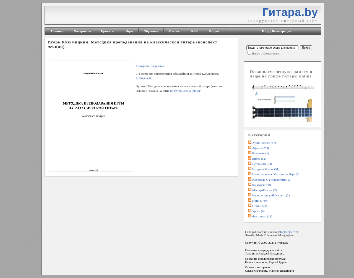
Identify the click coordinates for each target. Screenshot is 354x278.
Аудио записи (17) (264, 142)
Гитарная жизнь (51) (265, 169)
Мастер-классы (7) (264, 190)
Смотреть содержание (150, 65)
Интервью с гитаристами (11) (271, 179)
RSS (194, 31)
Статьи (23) (259, 205)
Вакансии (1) (260, 153)
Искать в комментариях (266, 53)
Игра (129, 31)
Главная (57, 31)
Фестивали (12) (262, 216)
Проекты (107, 31)
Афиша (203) (260, 148)
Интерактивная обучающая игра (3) (275, 174)
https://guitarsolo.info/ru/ (186, 90)
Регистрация (281, 31)
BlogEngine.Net (288, 231)
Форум (214, 31)
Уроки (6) (258, 211)
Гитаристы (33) (262, 163)
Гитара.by (290, 12)
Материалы (82, 31)
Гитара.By (281, 242)
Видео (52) (259, 158)
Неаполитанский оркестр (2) (271, 195)
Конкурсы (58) (261, 184)
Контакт (175, 31)
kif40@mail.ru (145, 78)
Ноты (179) (259, 200)
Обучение (151, 31)
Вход (265, 31)
